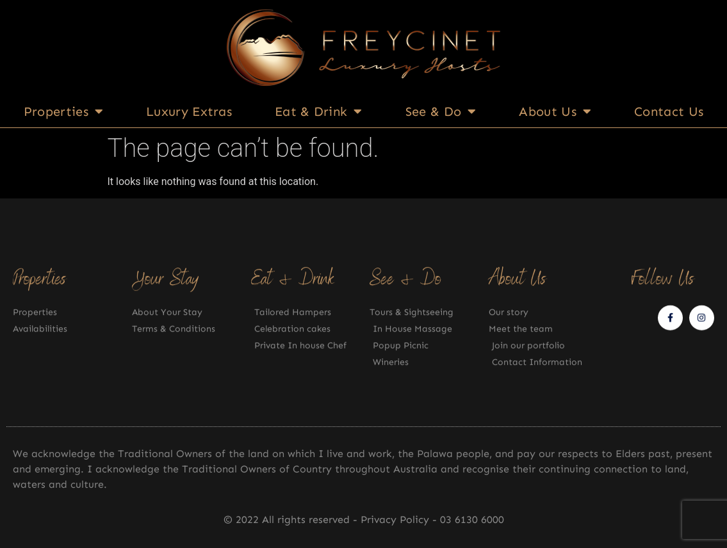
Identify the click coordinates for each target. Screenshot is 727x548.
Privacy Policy (396, 519)
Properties (63, 111)
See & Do (441, 111)
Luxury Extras (189, 111)
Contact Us (668, 111)
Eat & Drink (319, 111)
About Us (555, 111)
